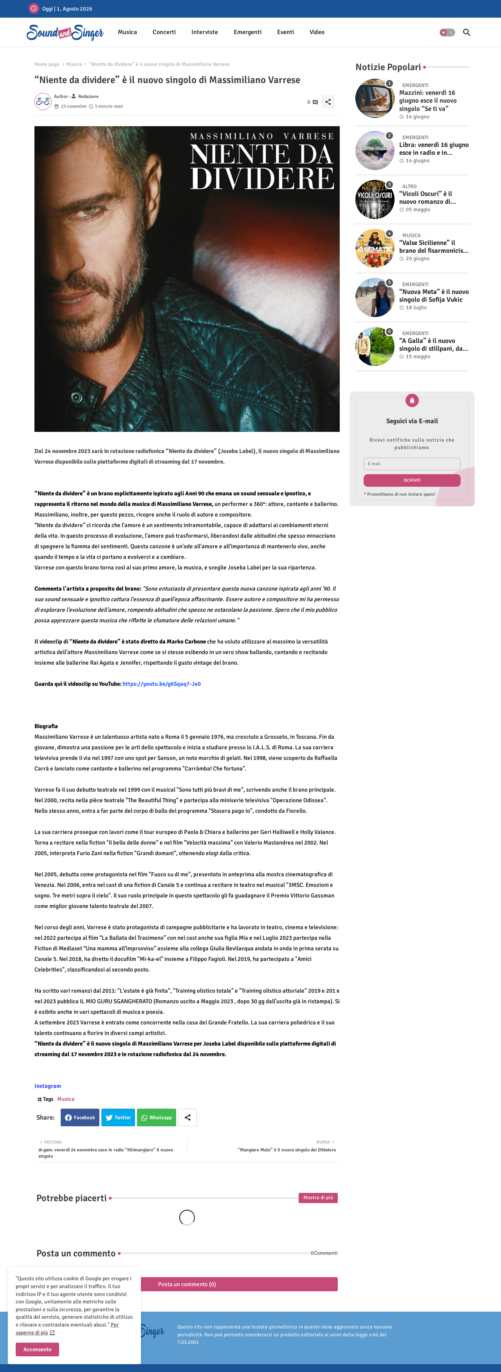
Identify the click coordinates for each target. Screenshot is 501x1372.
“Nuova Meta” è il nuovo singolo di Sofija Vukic (434, 296)
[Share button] (187, 1117)
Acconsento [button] (37, 1349)
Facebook (84, 1118)
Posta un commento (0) (187, 1284)
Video (317, 32)
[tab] (127, 32)
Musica (127, 32)
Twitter (123, 1118)
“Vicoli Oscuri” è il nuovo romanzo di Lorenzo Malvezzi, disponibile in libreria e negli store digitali (432, 198)
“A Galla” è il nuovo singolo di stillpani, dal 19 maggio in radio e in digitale (432, 345)
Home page (46, 64)
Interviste (204, 32)
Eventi (285, 32)
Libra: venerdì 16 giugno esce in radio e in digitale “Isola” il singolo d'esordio (434, 149)
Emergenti (247, 32)
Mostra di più (318, 1197)
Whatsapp (161, 1118)
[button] (447, 32)
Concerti (164, 32)
